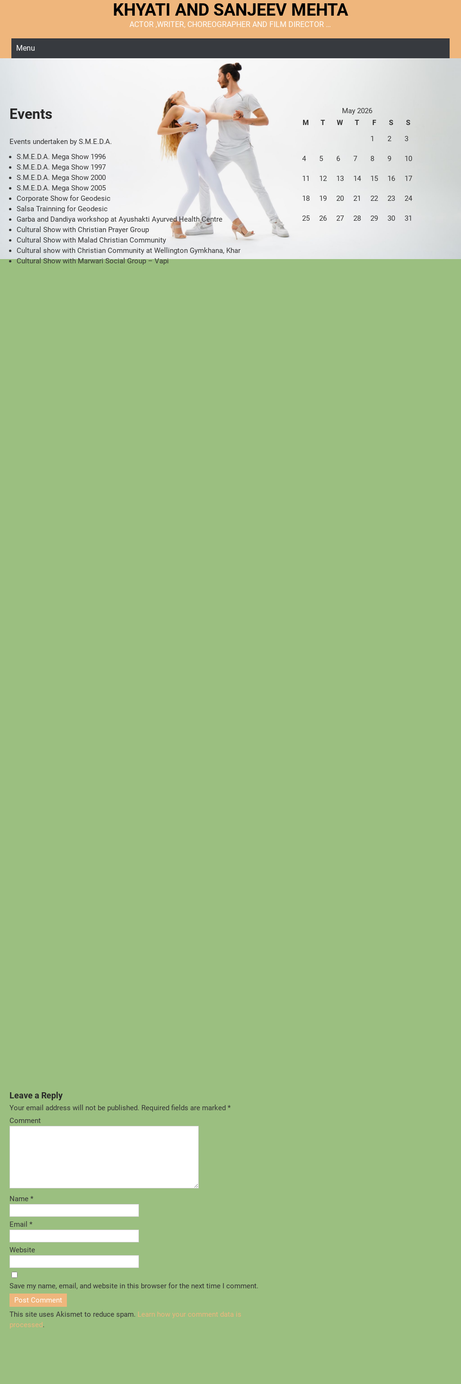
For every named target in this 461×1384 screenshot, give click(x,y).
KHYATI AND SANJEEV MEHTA (230, 10)
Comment (25, 1120)
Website (22, 1261)
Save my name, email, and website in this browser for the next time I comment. (133, 1297)
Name (21, 1210)
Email (20, 1235)
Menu (25, 48)
